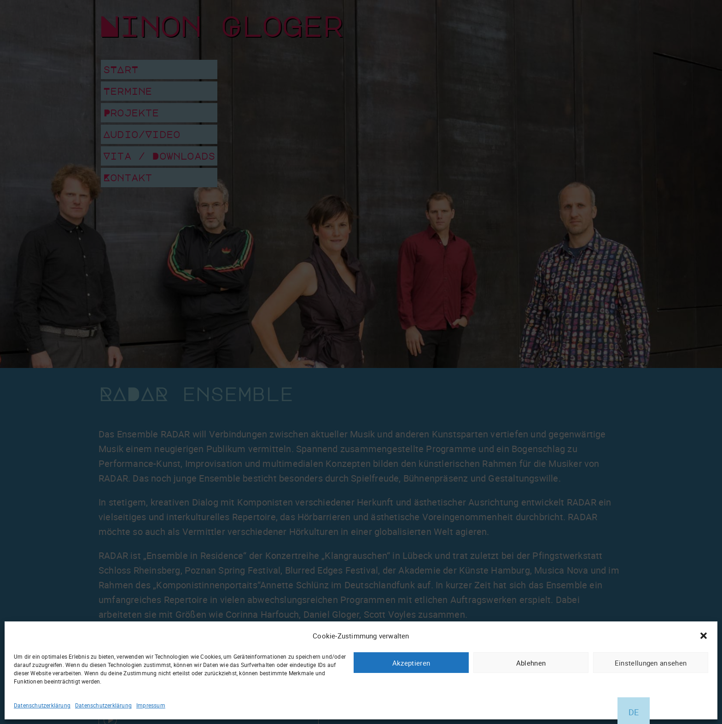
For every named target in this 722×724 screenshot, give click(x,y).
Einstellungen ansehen (651, 662)
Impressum (150, 705)
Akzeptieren (411, 662)
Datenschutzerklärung (42, 705)
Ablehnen (531, 662)
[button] (703, 635)
